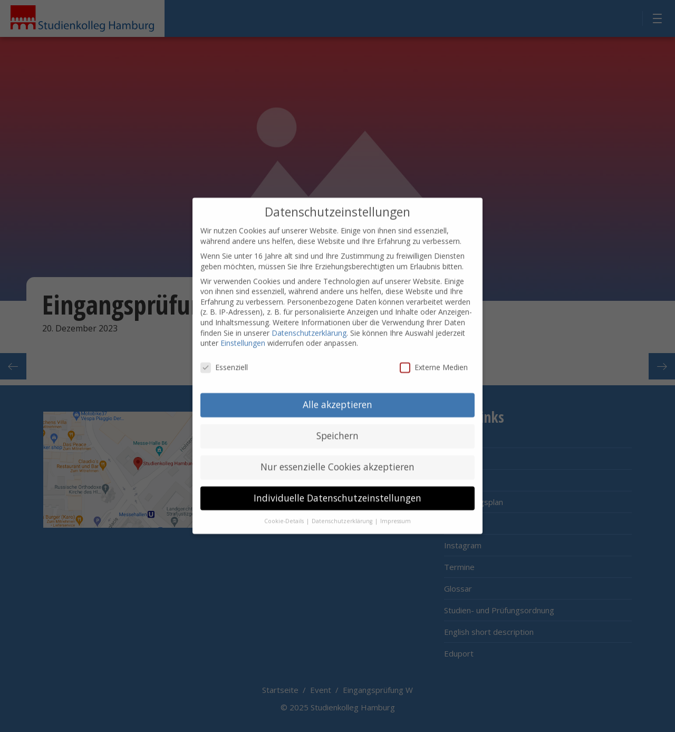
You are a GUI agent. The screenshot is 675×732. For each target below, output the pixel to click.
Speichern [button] (337, 424)
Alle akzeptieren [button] (337, 393)
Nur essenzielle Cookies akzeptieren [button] (337, 455)
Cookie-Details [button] (284, 510)
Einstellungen (242, 332)
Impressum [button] (395, 510)
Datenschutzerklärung (309, 322)
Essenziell (224, 356)
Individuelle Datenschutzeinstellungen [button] (337, 486)
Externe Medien (434, 356)
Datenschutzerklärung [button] (343, 510)
